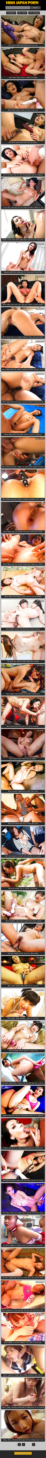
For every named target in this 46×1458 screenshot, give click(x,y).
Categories (11, 13)
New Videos (22, 13)
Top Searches (34, 13)
